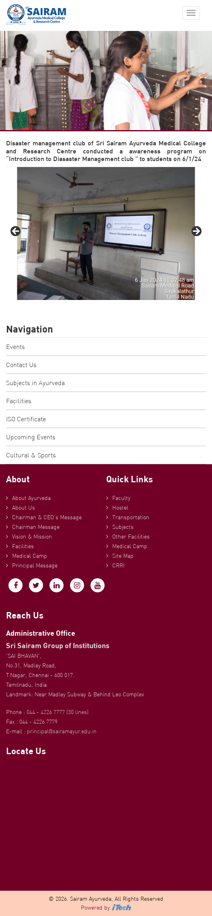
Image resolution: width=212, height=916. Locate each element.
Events (15, 347)
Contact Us (21, 365)
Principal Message (35, 565)
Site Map (123, 555)
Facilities (18, 401)
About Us (23, 507)
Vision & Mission (32, 536)
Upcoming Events (31, 437)
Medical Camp (29, 555)
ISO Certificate (26, 419)
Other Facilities (131, 536)
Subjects (123, 526)
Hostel (120, 507)
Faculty (121, 498)
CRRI (118, 565)
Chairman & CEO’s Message (47, 517)
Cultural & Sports (31, 455)
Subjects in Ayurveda (35, 383)
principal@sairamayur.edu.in (62, 731)
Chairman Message (36, 526)
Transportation (130, 517)
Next (196, 232)
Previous (16, 232)
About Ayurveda (31, 498)
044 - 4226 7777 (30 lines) (58, 712)
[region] (106, 233)
